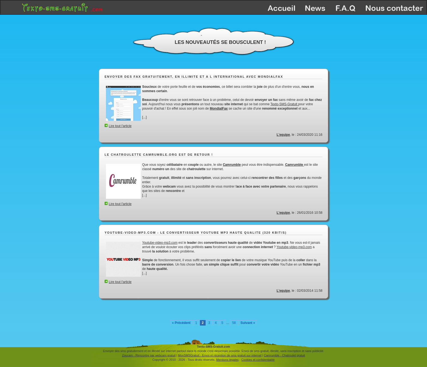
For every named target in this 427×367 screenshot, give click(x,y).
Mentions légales (227, 359)
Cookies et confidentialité (257, 359)
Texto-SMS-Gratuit (284, 104)
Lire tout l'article (120, 126)
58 (234, 323)
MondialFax (219, 108)
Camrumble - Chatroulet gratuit (284, 355)
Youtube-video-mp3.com (160, 243)
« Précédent (181, 323)
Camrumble (232, 165)
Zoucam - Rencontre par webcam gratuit (149, 355)
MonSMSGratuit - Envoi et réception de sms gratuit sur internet (219, 355)
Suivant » (247, 323)
